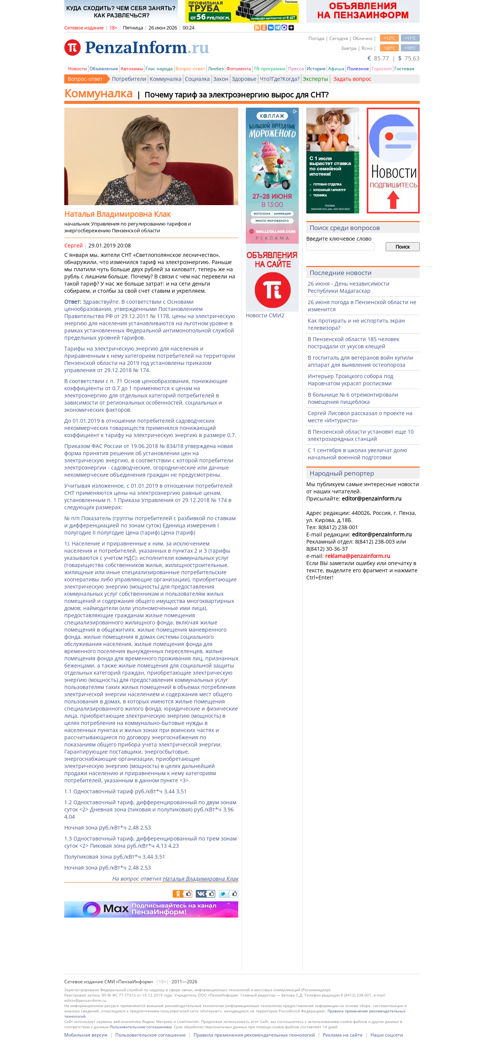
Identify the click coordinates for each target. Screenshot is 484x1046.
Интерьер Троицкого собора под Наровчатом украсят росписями (350, 379)
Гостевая (404, 68)
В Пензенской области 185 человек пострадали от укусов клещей (353, 342)
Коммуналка (166, 78)
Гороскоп (382, 68)
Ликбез (216, 68)
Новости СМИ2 (265, 315)
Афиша (336, 68)
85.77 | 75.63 (394, 58)
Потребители (129, 78)
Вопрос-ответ (190, 68)
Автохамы (132, 68)
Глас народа (159, 68)
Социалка (197, 78)
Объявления (104, 68)
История (316, 68)
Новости (77, 68)
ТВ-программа (269, 68)
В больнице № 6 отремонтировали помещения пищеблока (353, 398)
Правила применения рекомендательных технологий (254, 1035)
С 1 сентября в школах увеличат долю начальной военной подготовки (357, 454)
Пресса (296, 68)
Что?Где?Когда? (279, 78)
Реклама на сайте (343, 1035)
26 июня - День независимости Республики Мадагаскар (348, 287)
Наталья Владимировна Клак (200, 878)
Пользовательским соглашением (141, 1026)
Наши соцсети (387, 1035)
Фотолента (238, 68)
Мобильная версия (85, 1035)
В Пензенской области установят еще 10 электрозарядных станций (361, 435)
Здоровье (244, 78)
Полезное (358, 68)
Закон (220, 78)
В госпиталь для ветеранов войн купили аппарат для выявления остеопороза (360, 361)
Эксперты (315, 78)
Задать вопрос (352, 78)
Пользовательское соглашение (150, 1035)
